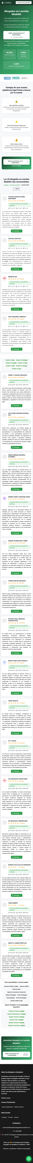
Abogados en (10, 360)
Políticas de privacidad (23, 1148)
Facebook (4, 1117)
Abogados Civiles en (16, 1019)
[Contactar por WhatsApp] (28, 1158)
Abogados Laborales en (16, 1017)
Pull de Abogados (11, 997)
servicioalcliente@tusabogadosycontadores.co (16, 1127)
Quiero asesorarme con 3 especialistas (16, 35)
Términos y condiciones (10, 1148)
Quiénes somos (5, 1098)
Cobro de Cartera (16, 989)
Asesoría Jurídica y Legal (17, 1000)
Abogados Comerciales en (16, 1025)
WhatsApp (16, 231)
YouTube (10, 1117)
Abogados (6, 185)
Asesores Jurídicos (24, 986)
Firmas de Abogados (22, 995)
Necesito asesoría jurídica (23, 2)
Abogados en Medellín (15, 185)
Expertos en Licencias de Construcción (16, 992)
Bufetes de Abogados (11, 995)
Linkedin (16, 1117)
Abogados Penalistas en (16, 1022)
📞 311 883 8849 (16, 1131)
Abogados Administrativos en (16, 1014)
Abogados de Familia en (16, 1011)
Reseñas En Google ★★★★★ (16, 66)
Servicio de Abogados (21, 997)
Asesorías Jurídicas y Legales (11, 986)
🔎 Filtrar (16, 188)
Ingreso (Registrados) (7, 1107)
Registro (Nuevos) (18, 1107)
